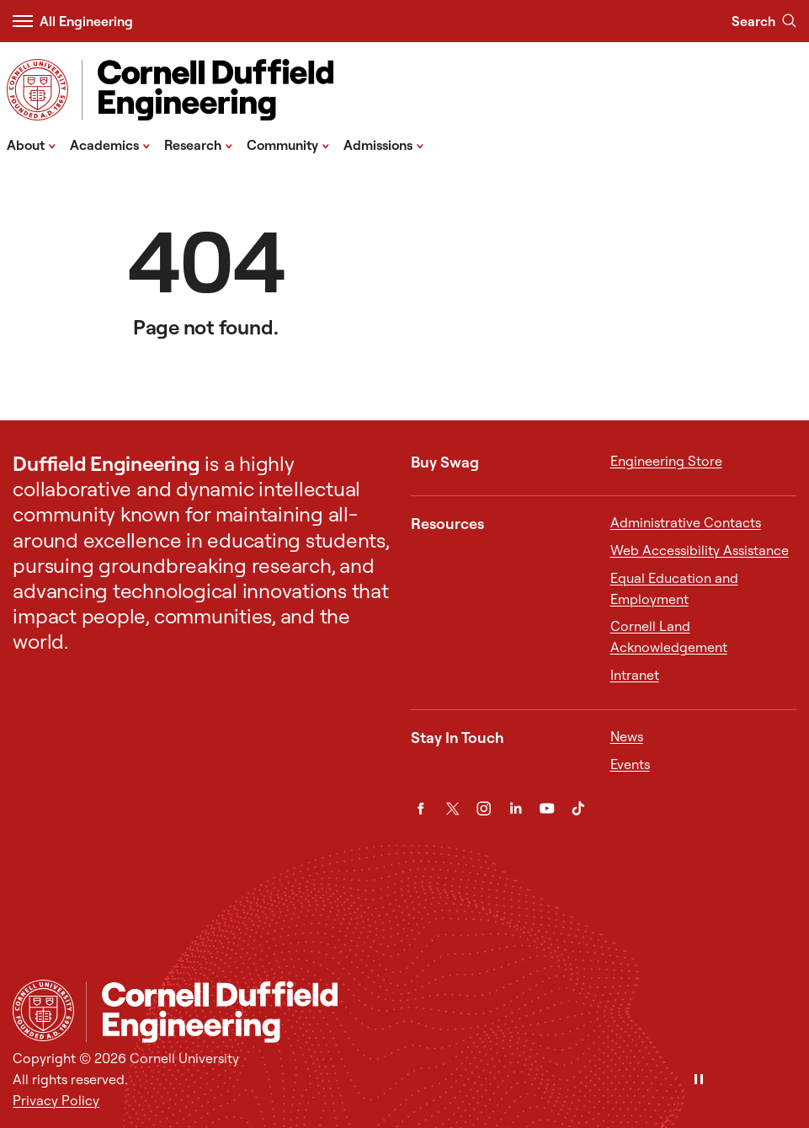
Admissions (383, 144)
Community (288, 144)
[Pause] (699, 1080)
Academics (110, 144)
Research (198, 144)
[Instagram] (483, 808)
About (31, 144)
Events (630, 764)
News (626, 736)
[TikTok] (578, 808)
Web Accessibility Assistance (699, 550)
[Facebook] (420, 808)
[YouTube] (546, 808)
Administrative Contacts (685, 522)
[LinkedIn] (515, 808)
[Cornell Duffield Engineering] (441, 1012)
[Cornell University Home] (43, 1010)
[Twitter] (452, 808)
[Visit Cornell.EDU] (37, 89)
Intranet (634, 674)
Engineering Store (666, 460)
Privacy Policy (56, 1100)
